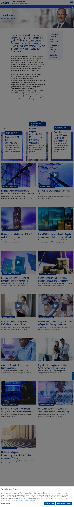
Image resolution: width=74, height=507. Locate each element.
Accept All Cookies (49, 505)
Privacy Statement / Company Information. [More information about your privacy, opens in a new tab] (24, 501)
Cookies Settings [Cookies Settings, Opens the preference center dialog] (5, 505)
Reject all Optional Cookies (64, 505)
